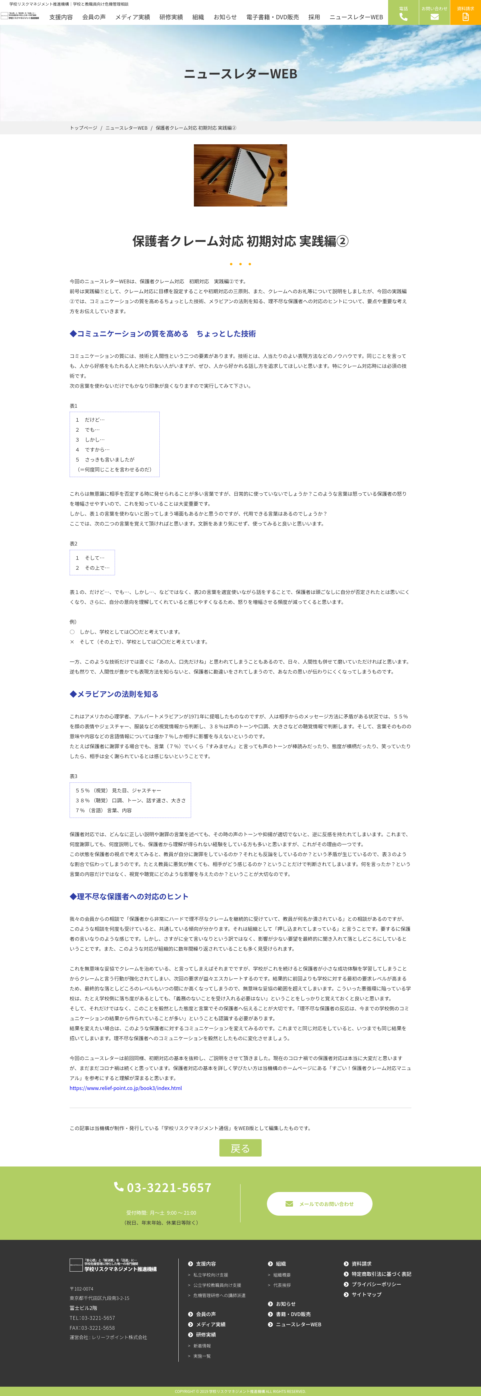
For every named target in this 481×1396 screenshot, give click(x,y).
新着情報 (202, 1346)
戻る (240, 1148)
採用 (314, 16)
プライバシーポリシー (376, 1284)
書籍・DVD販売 (293, 1314)
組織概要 (282, 1275)
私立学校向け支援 (211, 1275)
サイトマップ (367, 1294)
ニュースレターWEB (356, 16)
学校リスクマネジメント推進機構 (237, 1391)
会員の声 (94, 16)
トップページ (84, 128)
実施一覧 (202, 1356)
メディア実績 (132, 16)
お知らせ (225, 16)
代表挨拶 (282, 1285)
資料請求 (465, 13)
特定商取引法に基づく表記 (381, 1274)
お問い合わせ (435, 13)
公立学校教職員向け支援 (217, 1285)
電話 (403, 13)
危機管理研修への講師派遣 (220, 1295)
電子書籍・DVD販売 (272, 16)
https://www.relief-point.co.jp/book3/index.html (126, 1088)
